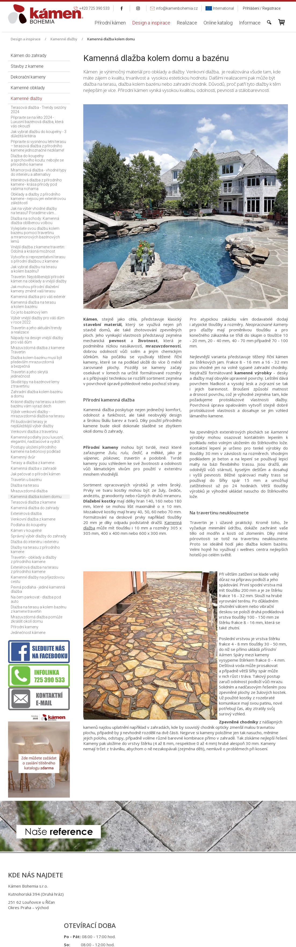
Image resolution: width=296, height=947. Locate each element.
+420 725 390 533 (151, 895)
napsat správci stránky (143, 939)
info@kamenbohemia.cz (154, 916)
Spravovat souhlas (236, 939)
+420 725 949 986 (152, 903)
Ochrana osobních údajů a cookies (191, 939)
